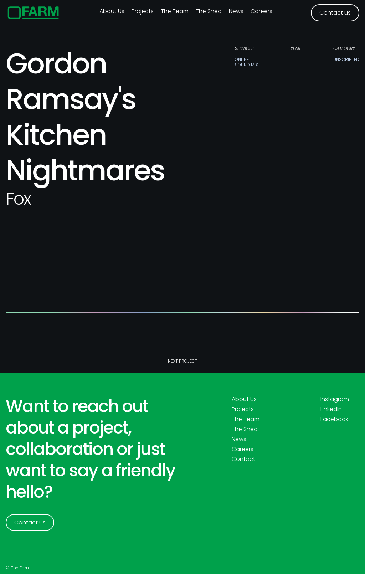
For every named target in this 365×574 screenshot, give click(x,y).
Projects (143, 11)
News (236, 11)
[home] (33, 12)
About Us (244, 399)
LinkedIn (331, 409)
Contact (243, 459)
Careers (261, 11)
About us (111, 11)
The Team (175, 11)
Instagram (334, 399)
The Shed (209, 11)
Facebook (334, 419)
